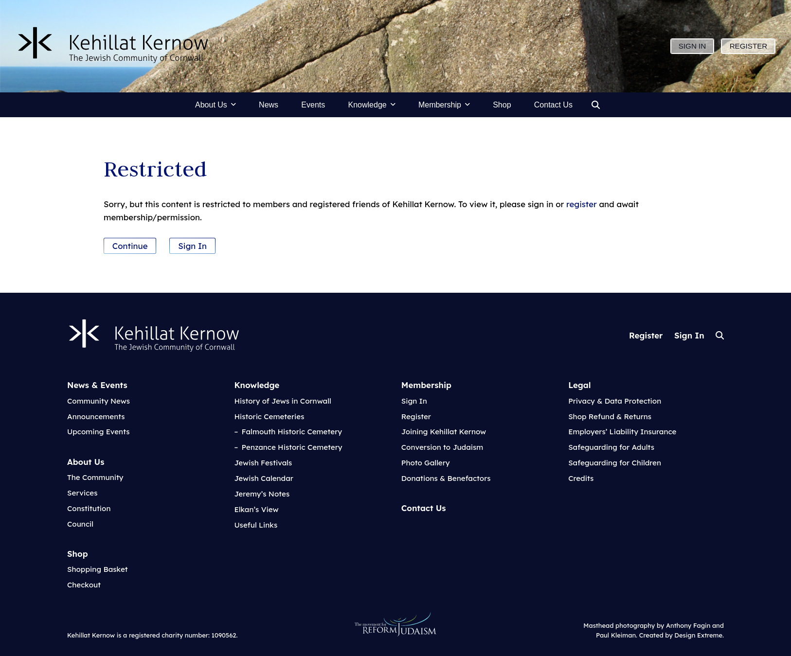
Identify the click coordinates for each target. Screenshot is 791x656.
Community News (98, 401)
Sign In (192, 246)
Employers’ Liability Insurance (622, 431)
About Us (85, 462)
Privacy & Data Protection (614, 401)
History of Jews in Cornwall (282, 401)
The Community (95, 477)
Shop (77, 554)
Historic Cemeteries (269, 416)
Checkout (84, 584)
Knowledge (256, 385)
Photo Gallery (425, 462)
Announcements (96, 416)
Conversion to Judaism (442, 447)
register (581, 204)
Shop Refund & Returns (609, 416)
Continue (130, 246)
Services (82, 492)
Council (80, 524)
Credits (580, 478)
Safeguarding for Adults (611, 447)
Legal (579, 385)
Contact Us (423, 508)
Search (720, 335)
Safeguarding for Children (614, 462)
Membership (426, 385)
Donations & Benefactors (446, 478)
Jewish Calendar (263, 478)
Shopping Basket (97, 569)
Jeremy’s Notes (261, 493)
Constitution (88, 508)
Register (646, 335)
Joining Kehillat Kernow (443, 431)
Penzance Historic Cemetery (292, 447)
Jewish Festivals (263, 462)
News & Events (97, 385)
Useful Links (255, 525)
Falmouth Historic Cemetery (292, 431)
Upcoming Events (98, 431)
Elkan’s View (256, 509)
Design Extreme (698, 635)
